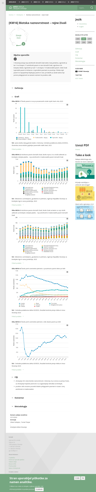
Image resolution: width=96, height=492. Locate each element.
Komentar (79, 58)
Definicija (78, 49)
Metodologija (80, 61)
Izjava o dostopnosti (14, 468)
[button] (92, 2)
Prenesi (77, 149)
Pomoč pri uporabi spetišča (16, 460)
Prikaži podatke (16, 149)
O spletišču (12, 457)
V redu (77, 478)
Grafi (77, 52)
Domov (11, 15)
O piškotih (39, 489)
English (81, 27)
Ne (83, 478)
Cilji (76, 55)
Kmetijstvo (19, 15)
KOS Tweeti (79, 78)
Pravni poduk (12, 466)
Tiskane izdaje (13, 462)
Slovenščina (83, 24)
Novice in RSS (12, 464)
